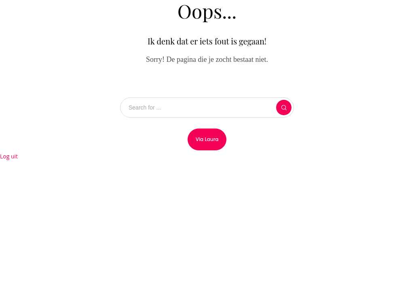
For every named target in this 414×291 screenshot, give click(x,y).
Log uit (9, 156)
